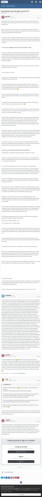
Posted (10, 17)
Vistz (6, 379)
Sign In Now (21, 461)
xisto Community (8, 6)
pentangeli (8, 295)
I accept (21, 494)
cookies (28, 488)
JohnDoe (7, 420)
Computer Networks (18, 13)
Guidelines (16, 488)
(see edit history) (21, 373)
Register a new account (21, 451)
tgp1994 (4, 13)
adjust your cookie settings (22, 489)
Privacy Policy (10, 488)
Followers (20, 467)
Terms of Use (4, 488)
